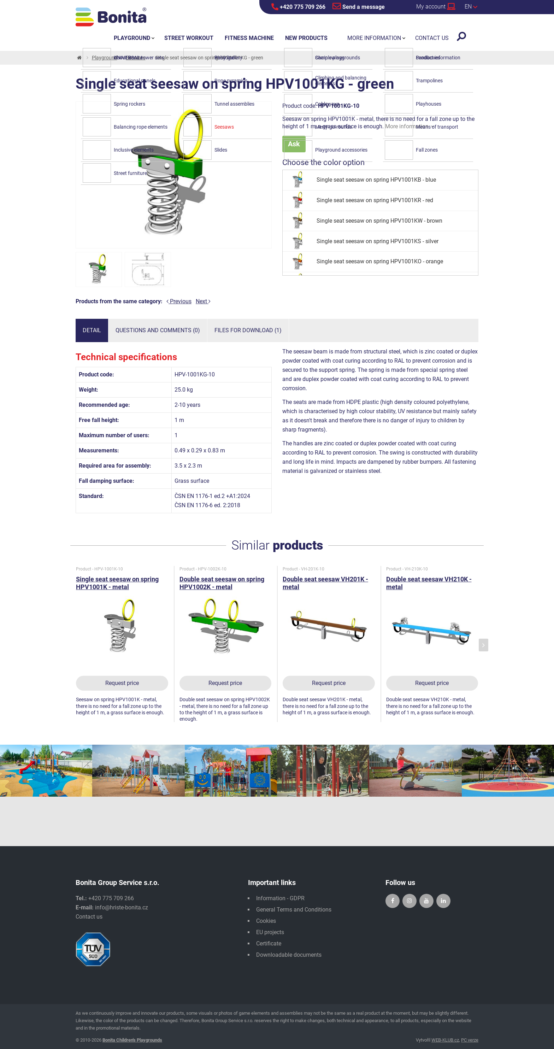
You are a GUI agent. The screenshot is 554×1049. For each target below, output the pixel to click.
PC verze (469, 1040)
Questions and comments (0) (158, 330)
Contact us (89, 916)
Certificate (268, 943)
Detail (92, 330)
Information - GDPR (280, 898)
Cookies (266, 921)
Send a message (358, 6)
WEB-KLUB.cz (445, 1040)
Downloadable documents (289, 954)
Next (203, 301)
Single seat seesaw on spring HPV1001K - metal (117, 583)
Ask (294, 144)
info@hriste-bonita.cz (121, 907)
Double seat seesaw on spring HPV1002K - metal (221, 583)
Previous (178, 301)
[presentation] (483, 645)
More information (409, 126)
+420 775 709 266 (298, 6)
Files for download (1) (248, 330)
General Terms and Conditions (293, 909)
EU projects (270, 932)
